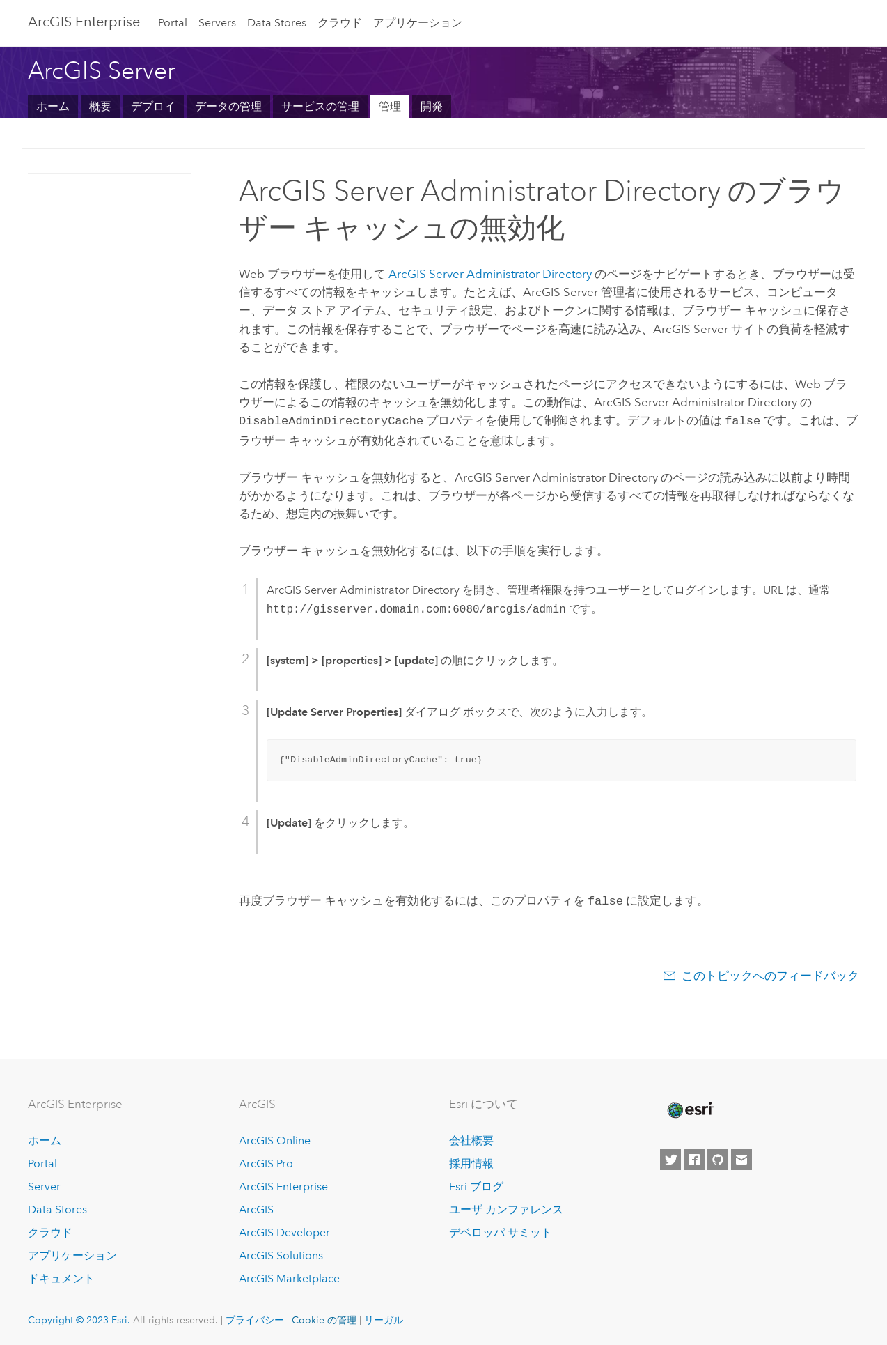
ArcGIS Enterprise (84, 21)
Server (44, 1183)
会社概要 (471, 1138)
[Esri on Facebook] (694, 1156)
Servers (217, 22)
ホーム (53, 106)
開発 (432, 106)
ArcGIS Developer (284, 1229)
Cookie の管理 (324, 1317)
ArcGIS (256, 1206)
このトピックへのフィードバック (770, 973)
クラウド (339, 22)
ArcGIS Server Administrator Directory (490, 274)
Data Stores (276, 22)
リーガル (383, 1317)
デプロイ (153, 106)
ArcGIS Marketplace (289, 1275)
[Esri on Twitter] (670, 1156)
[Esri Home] (689, 1107)
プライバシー (255, 1317)
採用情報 (471, 1160)
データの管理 (228, 106)
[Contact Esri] (741, 1156)
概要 (100, 106)
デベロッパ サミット (500, 1229)
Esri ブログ (476, 1183)
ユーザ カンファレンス (506, 1206)
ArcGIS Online (275, 1138)
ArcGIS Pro (266, 1160)
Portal (172, 22)
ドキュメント (61, 1275)
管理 (390, 106)
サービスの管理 (320, 106)
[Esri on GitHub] (717, 1156)
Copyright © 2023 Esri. (79, 1317)
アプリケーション (417, 22)
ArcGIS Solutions (281, 1252)
